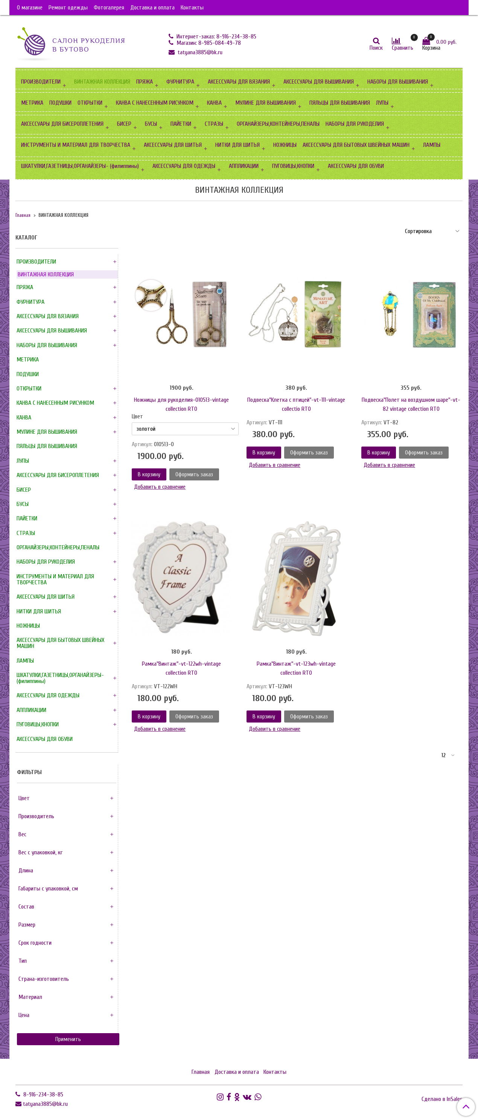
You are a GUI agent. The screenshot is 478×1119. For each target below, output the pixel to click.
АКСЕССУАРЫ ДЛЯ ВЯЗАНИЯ (239, 81)
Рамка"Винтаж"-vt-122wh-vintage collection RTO (181, 668)
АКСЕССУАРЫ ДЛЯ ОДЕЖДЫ (183, 166)
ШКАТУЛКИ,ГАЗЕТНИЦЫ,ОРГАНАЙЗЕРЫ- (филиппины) (80, 166)
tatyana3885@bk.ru (199, 52)
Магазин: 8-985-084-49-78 (208, 43)
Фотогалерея (109, 7)
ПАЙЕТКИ (180, 123)
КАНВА (214, 102)
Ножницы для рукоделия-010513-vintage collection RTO (181, 404)
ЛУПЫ (382, 102)
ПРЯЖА (144, 81)
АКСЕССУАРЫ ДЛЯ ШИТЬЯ (173, 145)
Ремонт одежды (68, 7)
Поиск (376, 47)
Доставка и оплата (152, 7)
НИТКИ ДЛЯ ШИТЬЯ (237, 145)
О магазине (30, 7)
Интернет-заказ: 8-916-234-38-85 (215, 36)
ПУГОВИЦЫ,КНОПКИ (293, 166)
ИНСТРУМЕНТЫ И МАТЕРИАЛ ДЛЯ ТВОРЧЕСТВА (75, 145)
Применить (68, 1039)
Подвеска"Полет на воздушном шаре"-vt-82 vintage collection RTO (411, 404)
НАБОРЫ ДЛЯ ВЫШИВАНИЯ (397, 81)
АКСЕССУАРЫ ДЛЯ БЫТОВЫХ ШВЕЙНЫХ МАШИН (356, 145)
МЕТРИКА (32, 102)
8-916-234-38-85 (42, 1094)
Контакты (192, 7)
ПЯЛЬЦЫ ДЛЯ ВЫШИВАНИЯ (339, 102)
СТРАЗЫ (214, 123)
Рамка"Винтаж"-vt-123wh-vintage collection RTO (296, 668)
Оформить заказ (194, 474)
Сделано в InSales (442, 1099)
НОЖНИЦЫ (285, 145)
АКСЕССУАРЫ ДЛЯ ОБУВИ (356, 166)
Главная (22, 215)
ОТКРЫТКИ (90, 102)
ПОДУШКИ (60, 102)
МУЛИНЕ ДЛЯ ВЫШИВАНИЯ (265, 102)
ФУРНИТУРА (180, 81)
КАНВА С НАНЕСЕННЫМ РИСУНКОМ (154, 102)
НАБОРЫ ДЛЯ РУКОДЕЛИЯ (355, 123)
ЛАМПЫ (431, 145)
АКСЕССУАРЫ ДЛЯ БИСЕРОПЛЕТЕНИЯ (62, 123)
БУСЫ (151, 123)
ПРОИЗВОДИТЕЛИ (41, 81)
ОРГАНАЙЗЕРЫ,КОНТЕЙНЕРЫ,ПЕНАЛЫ (278, 123)
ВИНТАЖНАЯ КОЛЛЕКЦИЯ (102, 81)
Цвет (137, 416)
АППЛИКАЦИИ (244, 166)
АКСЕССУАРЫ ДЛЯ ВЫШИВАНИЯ (318, 81)
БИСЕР (124, 123)
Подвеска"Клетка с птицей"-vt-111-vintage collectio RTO (296, 404)
